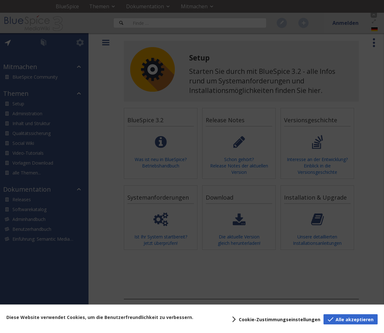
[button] (275, 319)
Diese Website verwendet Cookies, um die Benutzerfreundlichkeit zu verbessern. (99, 317)
